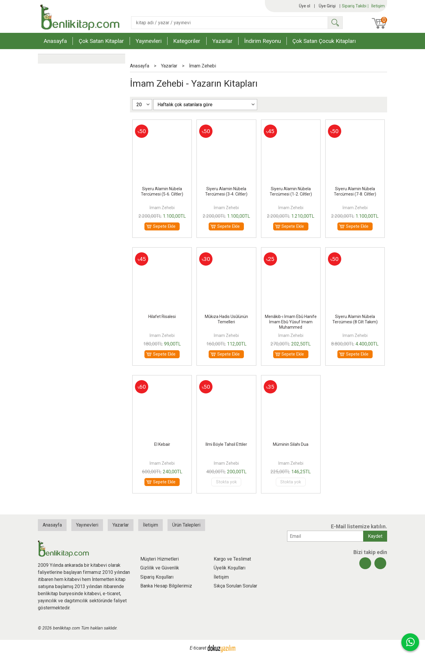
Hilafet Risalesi (162, 316)
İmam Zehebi (162, 207)
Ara (335, 23)
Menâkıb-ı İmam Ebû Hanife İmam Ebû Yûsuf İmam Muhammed (291, 322)
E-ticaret (198, 648)
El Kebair (162, 444)
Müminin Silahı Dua (290, 444)
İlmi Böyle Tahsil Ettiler (226, 444)
